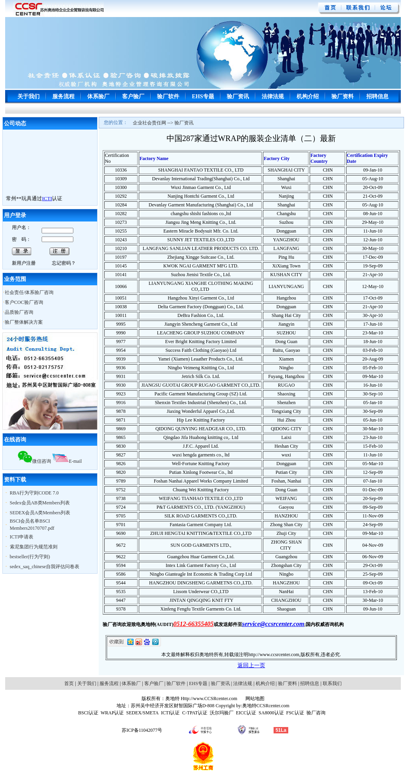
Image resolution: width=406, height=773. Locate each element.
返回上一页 (251, 665)
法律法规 (273, 96)
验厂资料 (342, 96)
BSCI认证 (88, 713)
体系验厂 (98, 96)
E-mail (67, 461)
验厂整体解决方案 (24, 322)
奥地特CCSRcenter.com (265, 705)
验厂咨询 (316, 713)
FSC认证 (295, 713)
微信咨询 (34, 461)
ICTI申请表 (21, 537)
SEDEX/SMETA (142, 713)
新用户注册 (24, 263)
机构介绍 (308, 96)
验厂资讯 (238, 96)
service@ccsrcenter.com (273, 623)
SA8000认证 (271, 713)
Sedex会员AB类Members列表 (40, 503)
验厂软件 (168, 96)
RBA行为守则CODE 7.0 (34, 493)
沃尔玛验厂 (222, 713)
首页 (69, 683)
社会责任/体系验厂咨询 (29, 292)
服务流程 (63, 96)
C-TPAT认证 (194, 713)
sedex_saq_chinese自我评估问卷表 (44, 566)
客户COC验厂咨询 (24, 302)
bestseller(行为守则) (30, 556)
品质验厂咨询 (19, 312)
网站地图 (254, 698)
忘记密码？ (64, 263)
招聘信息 (377, 96)
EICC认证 (246, 713)
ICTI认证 (170, 713)
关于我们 (28, 96)
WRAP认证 (112, 713)
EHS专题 (203, 96)
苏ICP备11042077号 (142, 730)
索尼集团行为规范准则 (33, 547)
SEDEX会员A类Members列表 (40, 512)
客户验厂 (133, 96)
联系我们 (332, 683)
